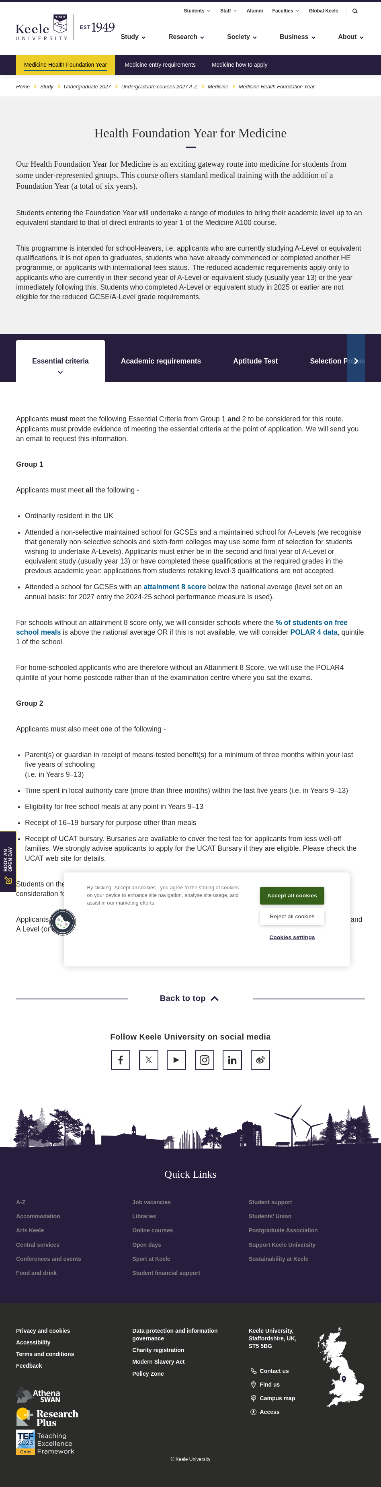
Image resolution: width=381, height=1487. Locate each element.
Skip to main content (43, 40)
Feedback (29, 1365)
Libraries (144, 1216)
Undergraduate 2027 (87, 84)
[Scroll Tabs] (356, 358)
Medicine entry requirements (160, 62)
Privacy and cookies (43, 1331)
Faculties (286, 7)
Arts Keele (30, 1230)
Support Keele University (282, 1245)
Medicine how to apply (240, 62)
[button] (355, 8)
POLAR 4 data (314, 632)
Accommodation (38, 1216)
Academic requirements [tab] (161, 361)
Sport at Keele (151, 1259)
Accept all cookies (292, 889)
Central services (37, 1245)
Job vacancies (151, 1202)
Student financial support (166, 1273)
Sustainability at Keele (279, 1259)
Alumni (255, 7)
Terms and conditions (45, 1354)
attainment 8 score (174, 587)
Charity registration (158, 1350)
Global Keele (323, 7)
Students (197, 7)
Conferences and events (48, 1259)
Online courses (152, 1230)
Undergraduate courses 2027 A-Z (159, 84)
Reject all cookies (292, 916)
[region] (207, 914)
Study (46, 84)
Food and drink (36, 1273)
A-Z (20, 1202)
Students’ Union (270, 1216)
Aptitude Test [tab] (255, 361)
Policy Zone (148, 1374)
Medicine (218, 84)
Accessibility (29, 40)
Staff (229, 7)
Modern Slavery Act (158, 1361)
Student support (270, 1202)
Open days (146, 1245)
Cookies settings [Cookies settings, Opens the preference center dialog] (292, 936)
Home (23, 84)
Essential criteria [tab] (60, 367)
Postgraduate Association (283, 1230)
